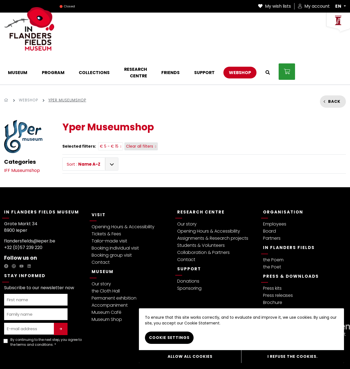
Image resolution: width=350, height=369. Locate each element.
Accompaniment (110, 277)
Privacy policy (16, 356)
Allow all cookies (190, 356)
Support (189, 241)
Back (334, 73)
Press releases (278, 267)
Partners (272, 210)
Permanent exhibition (114, 270)
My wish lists (274, 6)
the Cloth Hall (106, 263)
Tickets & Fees (106, 206)
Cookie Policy (115, 356)
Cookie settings (169, 338)
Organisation (283, 184)
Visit (99, 187)
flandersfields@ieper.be (29, 213)
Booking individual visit (115, 220)
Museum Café (106, 284)
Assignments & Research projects (212, 210)
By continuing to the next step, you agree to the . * (46, 314)
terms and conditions (34, 316)
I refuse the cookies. (292, 356)
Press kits (272, 260)
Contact (101, 234)
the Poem (273, 232)
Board (269, 203)
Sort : (83, 136)
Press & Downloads (291, 248)
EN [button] (339, 6)
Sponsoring (189, 260)
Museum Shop (107, 291)
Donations (188, 253)
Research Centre (200, 184)
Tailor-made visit (109, 213)
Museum (102, 244)
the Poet (272, 239)
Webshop (28, 72)
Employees (274, 196)
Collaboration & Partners (203, 224)
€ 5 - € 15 (110, 118)
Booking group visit (112, 227)
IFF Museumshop (22, 142)
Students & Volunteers (201, 217)
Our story (101, 256)
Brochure (272, 274)
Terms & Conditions (48, 356)
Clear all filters (141, 118)
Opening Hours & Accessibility (123, 199)
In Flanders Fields (289, 219)
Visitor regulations (85, 356)
